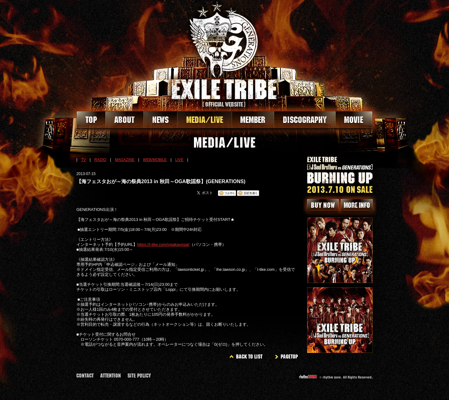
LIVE (179, 160)
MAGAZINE (124, 160)
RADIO (100, 160)
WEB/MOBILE (155, 160)
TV (83, 160)
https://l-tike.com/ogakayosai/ (163, 244)
